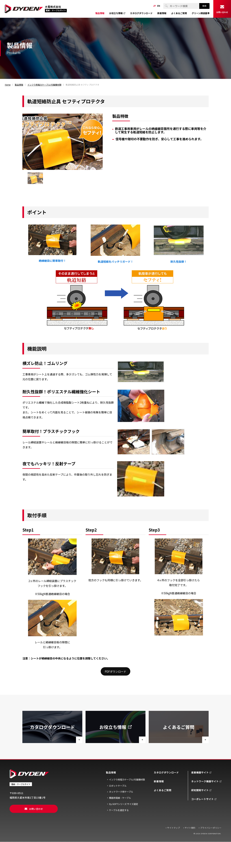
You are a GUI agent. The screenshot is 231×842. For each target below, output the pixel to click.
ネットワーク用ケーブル (121, 792)
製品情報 (111, 772)
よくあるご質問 (162, 790)
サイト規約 (190, 827)
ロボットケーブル (118, 786)
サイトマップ (173, 827)
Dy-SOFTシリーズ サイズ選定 (123, 804)
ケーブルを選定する (119, 810)
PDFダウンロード (115, 671)
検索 (204, 5)
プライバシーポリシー (210, 827)
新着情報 (159, 781)
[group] (35, 178)
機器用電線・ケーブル (120, 798)
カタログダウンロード (166, 772)
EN (158, 6)
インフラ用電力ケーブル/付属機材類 (127, 779)
